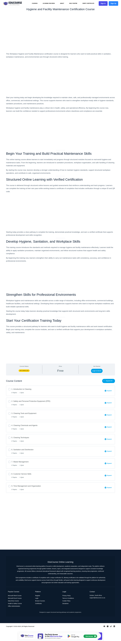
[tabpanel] (60, 207)
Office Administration (14, 606)
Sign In (103, 3)
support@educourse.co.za (97, 598)
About (62, 3)
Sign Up (113, 3)
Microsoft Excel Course (15, 598)
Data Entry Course (13, 601)
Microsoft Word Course (14, 595)
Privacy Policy (66, 595)
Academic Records (49, 3)
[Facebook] (104, 626)
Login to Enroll (96, 371)
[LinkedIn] (114, 626)
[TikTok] (111, 626)
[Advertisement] (60, 32)
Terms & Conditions (68, 598)
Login (36, 598)
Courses (34, 3)
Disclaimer (65, 603)
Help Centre (73, 3)
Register (37, 595)
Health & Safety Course (15, 603)
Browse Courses (40, 601)
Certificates (38, 603)
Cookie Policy (66, 601)
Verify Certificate (88, 3)
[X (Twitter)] (107, 626)
